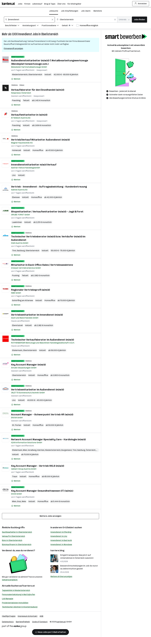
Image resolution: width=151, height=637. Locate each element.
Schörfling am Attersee (22, 300)
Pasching (16, 100)
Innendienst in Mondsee (61, 544)
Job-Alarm (86, 11)
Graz (19, 501)
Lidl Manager (7, 598)
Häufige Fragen (8, 616)
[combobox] (29, 20)
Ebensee (16, 197)
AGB (41, 616)
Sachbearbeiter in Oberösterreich (17, 532)
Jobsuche (53, 11)
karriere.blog (57, 550)
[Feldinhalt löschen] (52, 20)
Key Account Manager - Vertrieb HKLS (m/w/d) (37, 465)
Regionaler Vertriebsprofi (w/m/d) (30, 289)
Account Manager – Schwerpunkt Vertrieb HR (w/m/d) (42, 414)
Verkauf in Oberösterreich (13, 536)
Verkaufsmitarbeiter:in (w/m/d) (29, 114)
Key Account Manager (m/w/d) (28, 364)
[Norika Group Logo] (14, 626)
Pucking (15, 275)
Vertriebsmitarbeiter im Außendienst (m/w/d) (37, 389)
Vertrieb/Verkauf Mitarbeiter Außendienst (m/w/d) (40, 139)
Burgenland (66, 450)
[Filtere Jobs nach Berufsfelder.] (13, 26)
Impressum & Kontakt (27, 616)
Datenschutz (8, 622)
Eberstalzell (17, 325)
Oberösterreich (49, 34)
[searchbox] (29, 20)
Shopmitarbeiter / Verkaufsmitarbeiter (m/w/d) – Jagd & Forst (47, 211)
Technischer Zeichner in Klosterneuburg (19, 607)
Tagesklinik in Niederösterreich (16, 590)
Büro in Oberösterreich (12, 540)
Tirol (14, 250)
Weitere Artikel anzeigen (61, 576)
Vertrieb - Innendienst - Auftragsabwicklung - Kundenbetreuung (49, 186)
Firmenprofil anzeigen (13, 48)
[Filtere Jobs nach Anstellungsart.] (32, 26)
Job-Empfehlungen (69, 11)
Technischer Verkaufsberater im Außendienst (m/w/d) (42, 339)
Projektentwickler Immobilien (15, 603)
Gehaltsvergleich (9, 580)
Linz (14, 175)
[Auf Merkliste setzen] (15, 78)
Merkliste (97, 11)
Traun (14, 476)
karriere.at (29, 585)
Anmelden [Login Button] (141, 3)
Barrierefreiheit (23, 622)
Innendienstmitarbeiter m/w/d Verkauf (33, 164)
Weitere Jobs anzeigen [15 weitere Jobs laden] (50, 516)
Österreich (91, 450)
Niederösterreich (20, 74)
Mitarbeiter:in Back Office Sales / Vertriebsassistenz (42, 264)
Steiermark (17, 350)
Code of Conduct (40, 622)
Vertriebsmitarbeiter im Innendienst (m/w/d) (37, 314)
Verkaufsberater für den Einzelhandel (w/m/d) (37, 89)
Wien (25, 450)
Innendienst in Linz (58, 536)
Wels (24, 501)
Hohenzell (16, 150)
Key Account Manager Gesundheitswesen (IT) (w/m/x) (42, 490)
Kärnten (40, 450)
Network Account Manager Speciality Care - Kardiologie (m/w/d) (48, 439)
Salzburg (21, 250)
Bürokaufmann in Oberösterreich (16, 544)
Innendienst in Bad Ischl (61, 540)
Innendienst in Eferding (60, 532)
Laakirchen (17, 222)
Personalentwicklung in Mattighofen (18, 594)
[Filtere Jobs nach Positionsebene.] (52, 26)
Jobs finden (139, 19)
